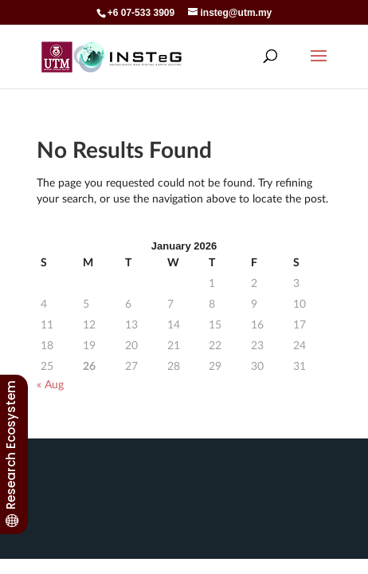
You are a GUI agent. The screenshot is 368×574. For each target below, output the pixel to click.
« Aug (50, 384)
